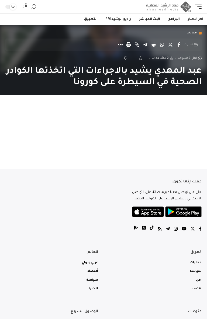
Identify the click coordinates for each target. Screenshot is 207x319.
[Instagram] (176, 229)
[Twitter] (193, 229)
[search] (33, 7)
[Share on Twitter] (170, 44)
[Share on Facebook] (178, 44)
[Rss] (160, 229)
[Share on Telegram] (145, 44)
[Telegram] (168, 229)
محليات (192, 33)
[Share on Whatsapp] (162, 44)
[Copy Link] (137, 44)
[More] (120, 44)
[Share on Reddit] (153, 44)
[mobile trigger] (197, 6)
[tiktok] (152, 229)
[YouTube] (184, 229)
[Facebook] (200, 229)
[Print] (128, 44)
